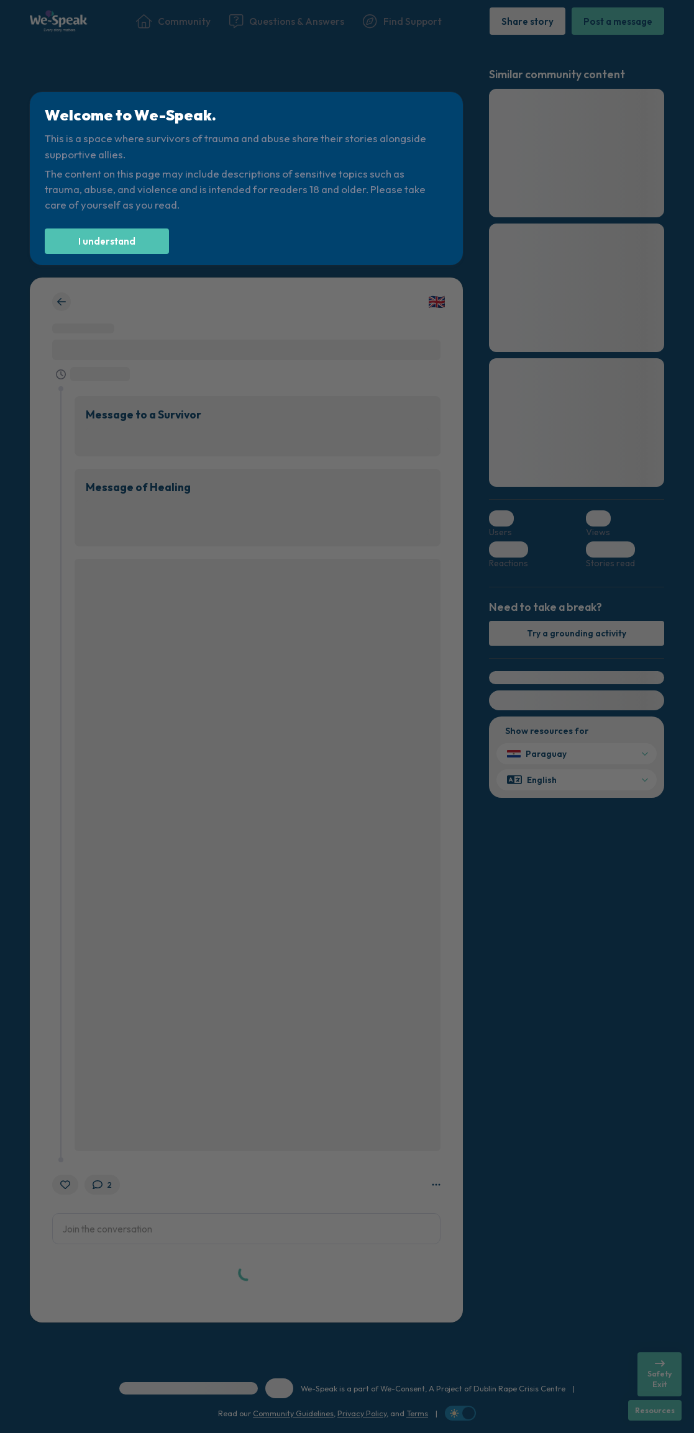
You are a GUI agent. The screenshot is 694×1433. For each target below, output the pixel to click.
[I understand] (107, 241)
